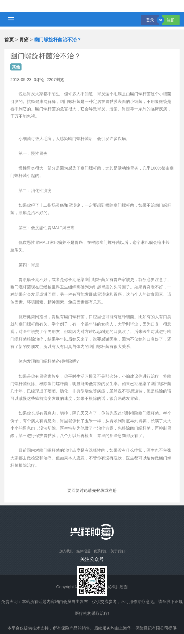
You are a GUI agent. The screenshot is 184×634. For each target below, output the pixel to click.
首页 (9, 39)
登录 (150, 20)
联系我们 (100, 551)
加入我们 (66, 551)
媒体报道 (83, 551)
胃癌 (24, 39)
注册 (171, 20)
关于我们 (118, 551)
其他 (16, 67)
